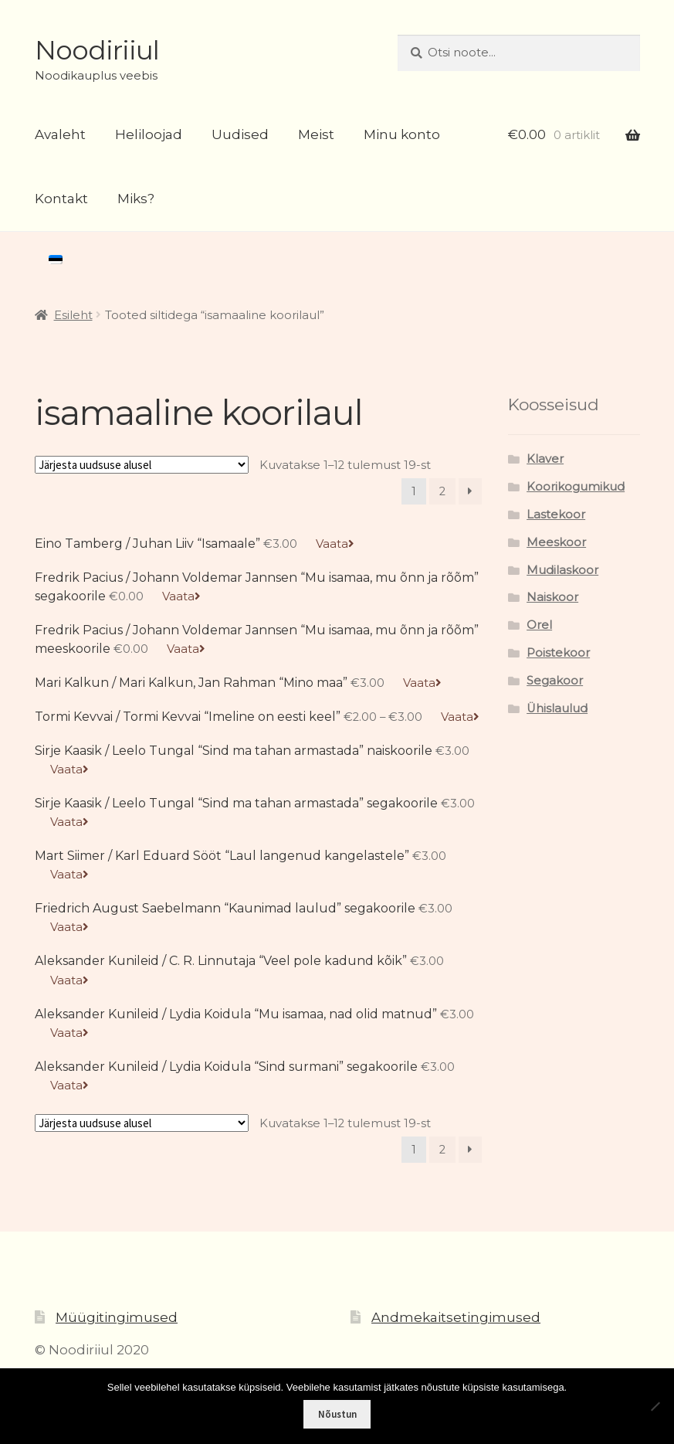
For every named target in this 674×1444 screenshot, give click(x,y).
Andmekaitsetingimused (455, 1317)
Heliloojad (148, 134)
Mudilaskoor (562, 570)
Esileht (73, 315)
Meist (316, 134)
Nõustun (337, 1414)
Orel (539, 625)
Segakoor (555, 681)
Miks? (135, 198)
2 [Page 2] (442, 491)
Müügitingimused (117, 1317)
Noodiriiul (97, 50)
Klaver (545, 459)
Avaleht (60, 134)
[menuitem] (55, 260)
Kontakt (61, 198)
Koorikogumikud (576, 487)
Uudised (240, 134)
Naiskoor (552, 597)
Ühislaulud (557, 708)
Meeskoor (556, 542)
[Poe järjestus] (142, 465)
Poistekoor (558, 653)
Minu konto (402, 134)
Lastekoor (556, 515)
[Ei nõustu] (654, 1406)
